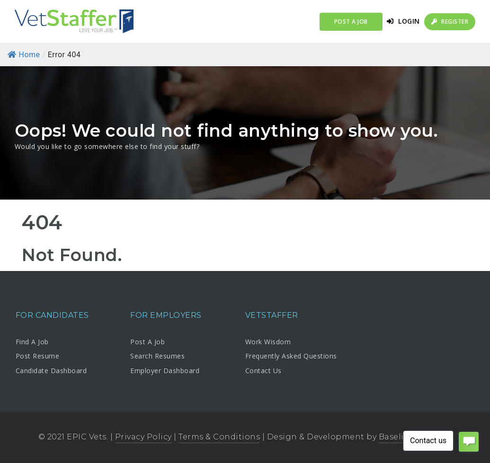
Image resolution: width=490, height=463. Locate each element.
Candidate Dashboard (51, 370)
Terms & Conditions (219, 436)
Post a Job (351, 21)
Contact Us (263, 370)
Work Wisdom (268, 341)
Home (24, 54)
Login (403, 21)
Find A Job (32, 341)
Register (449, 21)
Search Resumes (157, 355)
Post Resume (38, 355)
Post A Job (147, 341)
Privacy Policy (143, 436)
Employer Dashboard (164, 370)
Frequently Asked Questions (291, 355)
